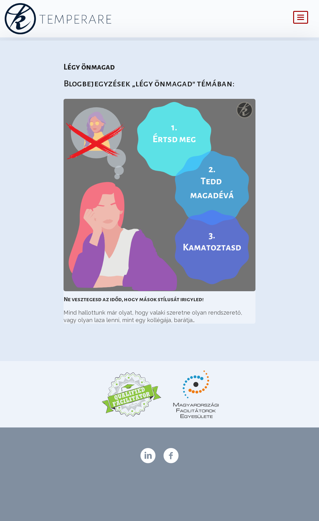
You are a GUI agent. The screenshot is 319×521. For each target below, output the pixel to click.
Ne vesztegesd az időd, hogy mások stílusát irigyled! (134, 299)
